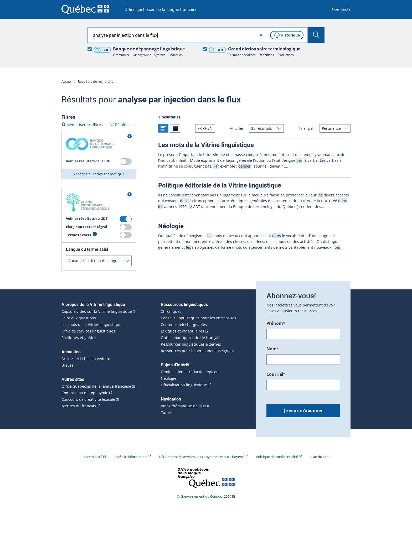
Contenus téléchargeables (184, 324)
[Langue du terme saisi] (99, 261)
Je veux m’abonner (303, 410)
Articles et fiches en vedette (85, 359)
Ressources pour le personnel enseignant (197, 351)
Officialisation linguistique (184, 385)
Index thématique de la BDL (185, 406)
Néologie (168, 378)
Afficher (237, 128)
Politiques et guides (78, 338)
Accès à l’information (131, 456)
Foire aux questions (78, 318)
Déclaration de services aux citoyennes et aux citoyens (201, 456)
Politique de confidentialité (277, 456)
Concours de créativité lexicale (88, 399)
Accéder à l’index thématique (99, 173)
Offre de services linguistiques (88, 331)
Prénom (275, 323)
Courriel (276, 374)
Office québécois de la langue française (161, 9)
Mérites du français (78, 406)
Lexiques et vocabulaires (182, 331)
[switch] (126, 161)
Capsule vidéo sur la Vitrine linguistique (96, 311)
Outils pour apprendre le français (190, 338)
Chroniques (171, 311)
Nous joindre (341, 9)
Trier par (306, 128)
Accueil (66, 81)
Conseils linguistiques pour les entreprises (198, 318)
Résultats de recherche (95, 81)
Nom (272, 349)
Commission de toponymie (84, 393)
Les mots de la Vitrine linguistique (91, 324)
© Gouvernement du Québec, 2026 (204, 496)
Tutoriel (167, 412)
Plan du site (319, 456)
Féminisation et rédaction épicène (191, 372)
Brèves (67, 365)
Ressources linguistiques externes (191, 344)
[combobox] (197, 35)
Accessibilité (93, 456)
